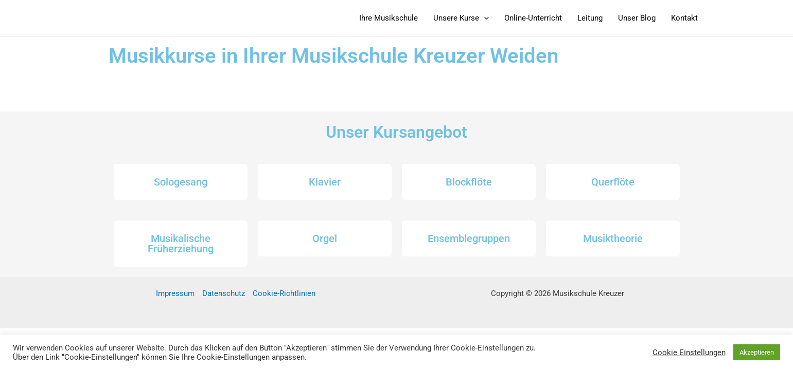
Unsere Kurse (461, 18)
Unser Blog (637, 18)
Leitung (590, 18)
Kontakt (684, 18)
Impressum (175, 293)
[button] (484, 18)
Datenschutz (223, 293)
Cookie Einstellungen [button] (689, 352)
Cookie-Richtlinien (284, 293)
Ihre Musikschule (388, 18)
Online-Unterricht (533, 18)
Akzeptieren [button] (756, 352)
